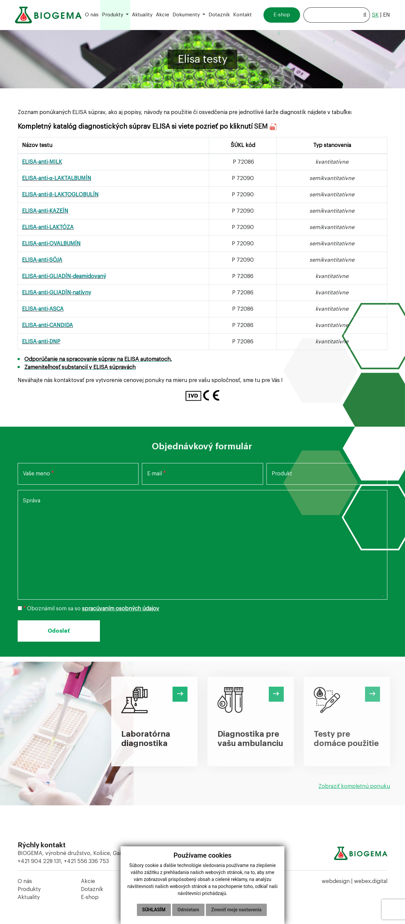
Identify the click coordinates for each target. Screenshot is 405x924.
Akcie (88, 881)
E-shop (90, 897)
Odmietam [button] (188, 909)
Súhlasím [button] (154, 909)
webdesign (336, 881)
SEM (262, 126)
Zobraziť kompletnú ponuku (354, 786)
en (386, 15)
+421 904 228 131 (39, 861)
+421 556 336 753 (86, 861)
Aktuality (29, 897)
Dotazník (92, 889)
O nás (25, 881)
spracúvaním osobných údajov (120, 608)
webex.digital (370, 881)
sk (375, 15)
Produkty (29, 889)
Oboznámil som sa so (88, 608)
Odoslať (59, 631)
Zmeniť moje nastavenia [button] (236, 909)
